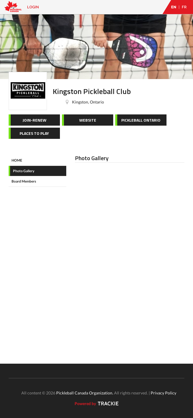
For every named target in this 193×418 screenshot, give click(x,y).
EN (173, 7)
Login (33, 7)
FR (184, 7)
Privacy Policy (163, 392)
